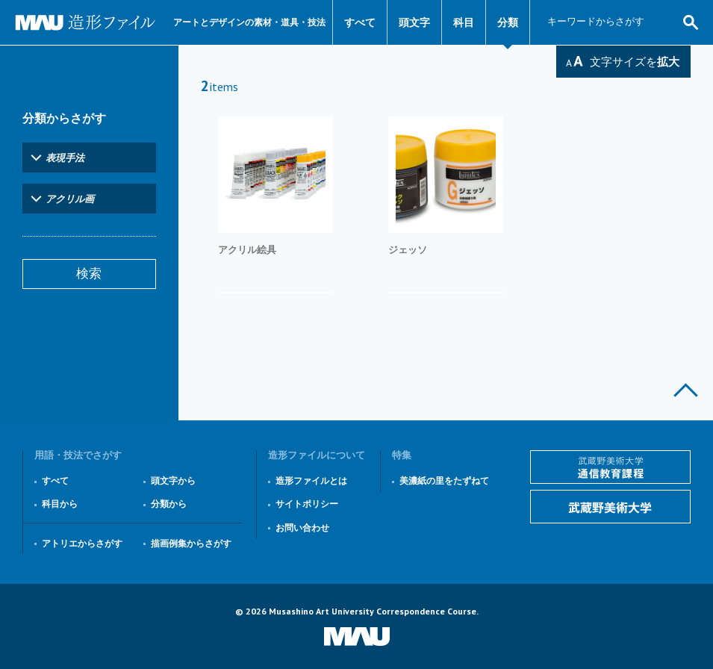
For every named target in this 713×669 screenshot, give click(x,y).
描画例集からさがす (191, 543)
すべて (360, 22)
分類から (169, 503)
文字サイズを (634, 62)
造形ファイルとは (311, 480)
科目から (60, 503)
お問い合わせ (302, 527)
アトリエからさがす (82, 543)
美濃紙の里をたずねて (444, 480)
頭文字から (173, 480)
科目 (463, 22)
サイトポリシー (306, 503)
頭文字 (414, 22)
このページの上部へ (685, 390)
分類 (507, 22)
